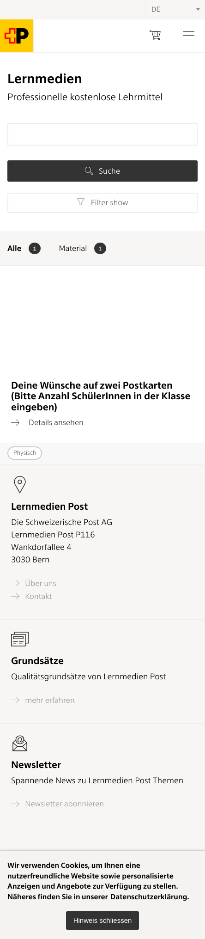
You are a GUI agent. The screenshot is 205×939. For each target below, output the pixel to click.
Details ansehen (47, 422)
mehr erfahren (43, 699)
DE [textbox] (155, 9)
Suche (102, 171)
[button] (102, 920)
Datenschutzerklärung (148, 896)
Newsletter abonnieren (57, 803)
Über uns (33, 583)
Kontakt (31, 596)
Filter (102, 202)
